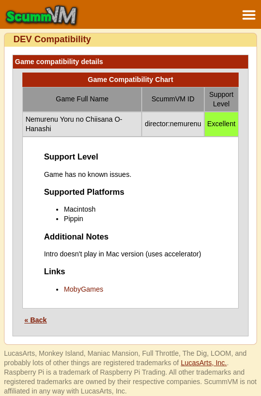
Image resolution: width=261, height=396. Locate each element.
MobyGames (83, 289)
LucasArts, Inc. (204, 363)
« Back (35, 320)
